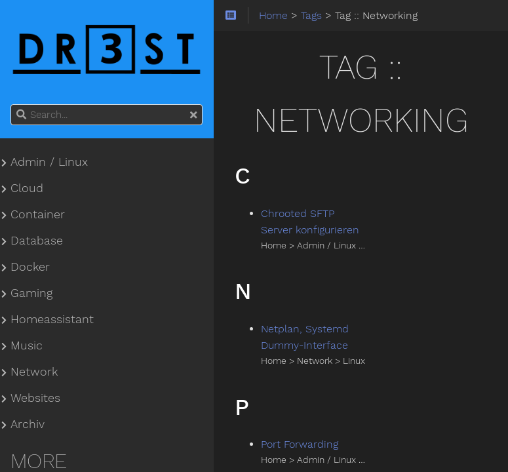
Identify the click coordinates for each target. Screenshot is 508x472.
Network (34, 371)
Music (26, 345)
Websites (35, 397)
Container (37, 214)
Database (36, 240)
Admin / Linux (49, 161)
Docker (30, 266)
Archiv (27, 424)
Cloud (26, 188)
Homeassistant (52, 319)
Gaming (31, 293)
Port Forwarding (299, 444)
